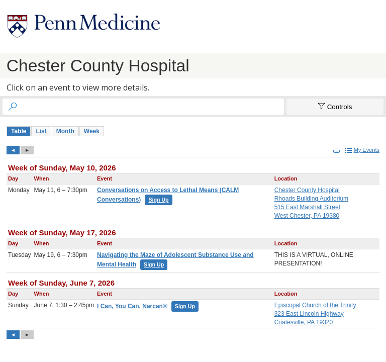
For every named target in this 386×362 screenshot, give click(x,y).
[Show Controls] (334, 107)
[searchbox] (152, 106)
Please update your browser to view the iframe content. (196, 131)
